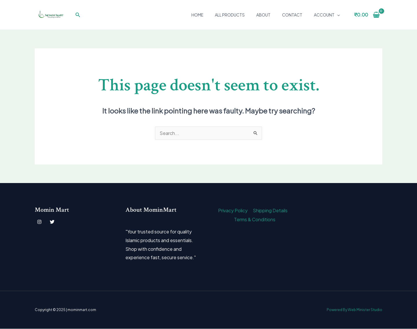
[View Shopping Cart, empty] (366, 15)
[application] (337, 14)
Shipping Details (269, 211)
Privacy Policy (233, 211)
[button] (78, 15)
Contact (292, 14)
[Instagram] (39, 222)
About (263, 14)
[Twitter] (52, 222)
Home (197, 14)
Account (327, 14)
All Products (230, 14)
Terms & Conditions (255, 219)
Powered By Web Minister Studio (354, 310)
